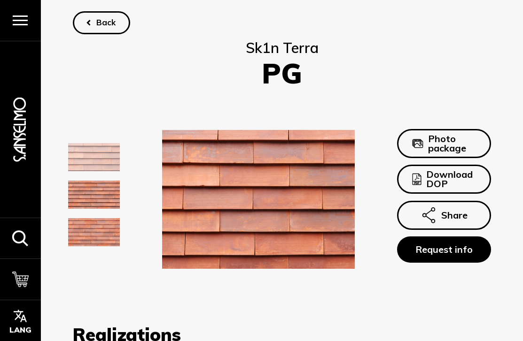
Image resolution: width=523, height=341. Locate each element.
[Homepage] (20, 129)
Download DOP (442, 178)
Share (444, 215)
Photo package (439, 143)
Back (105, 22)
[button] (20, 238)
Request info (444, 249)
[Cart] (20, 279)
